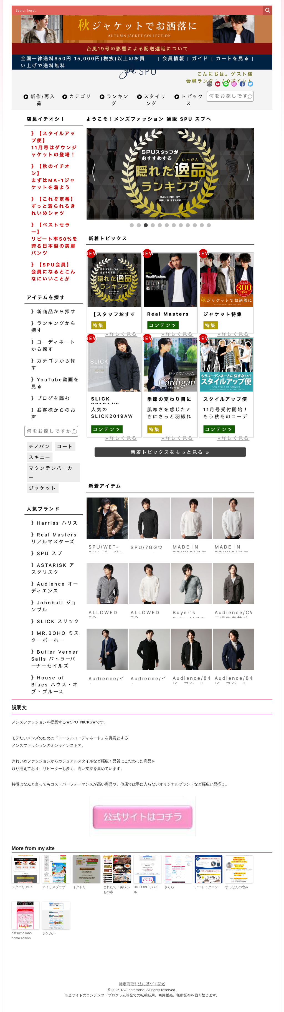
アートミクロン (206, 887)
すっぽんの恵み (236, 887)
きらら (169, 887)
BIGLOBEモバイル (146, 889)
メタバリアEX (22, 887)
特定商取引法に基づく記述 (142, 984)
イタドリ (79, 887)
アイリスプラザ (53, 887)
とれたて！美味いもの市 (116, 889)
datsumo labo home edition (22, 935)
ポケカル (48, 933)
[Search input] (139, 10)
